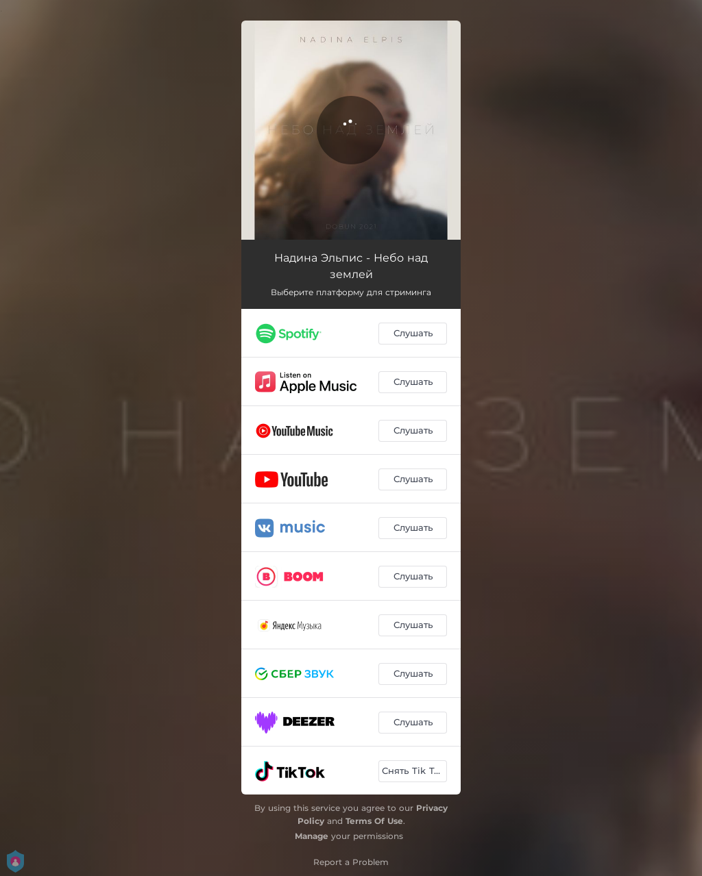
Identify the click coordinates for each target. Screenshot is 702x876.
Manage (311, 836)
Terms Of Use (374, 821)
